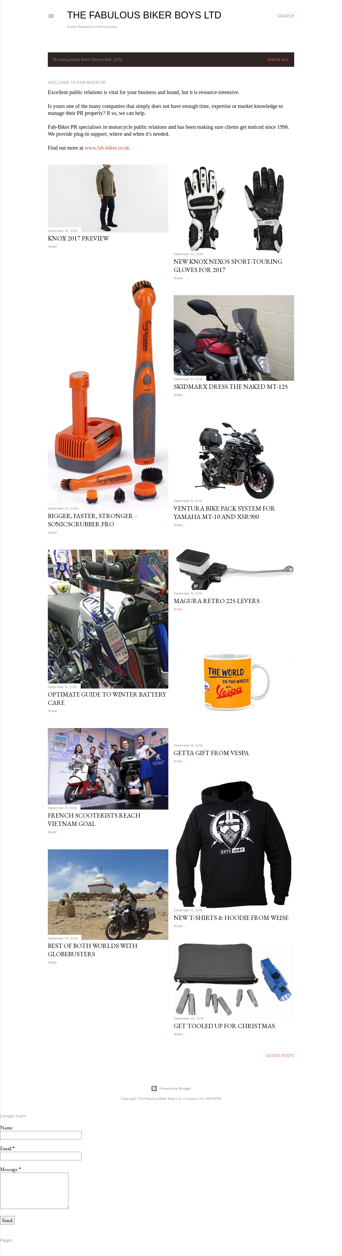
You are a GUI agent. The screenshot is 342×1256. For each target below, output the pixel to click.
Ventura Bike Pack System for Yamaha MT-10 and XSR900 (224, 512)
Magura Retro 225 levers (217, 601)
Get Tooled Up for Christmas (224, 1026)
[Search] (286, 16)
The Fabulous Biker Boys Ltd (144, 15)
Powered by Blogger (171, 1088)
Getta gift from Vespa (211, 753)
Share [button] (52, 246)
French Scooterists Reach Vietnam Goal (94, 819)
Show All (278, 59)
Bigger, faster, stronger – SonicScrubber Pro (93, 520)
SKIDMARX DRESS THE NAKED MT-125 (231, 386)
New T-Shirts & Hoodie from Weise (231, 917)
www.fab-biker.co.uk (107, 148)
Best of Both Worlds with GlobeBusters (92, 950)
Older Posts (280, 1055)
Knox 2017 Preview (78, 238)
